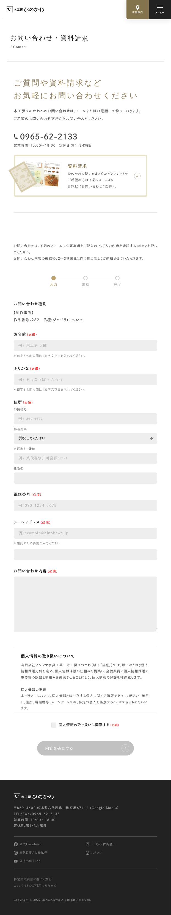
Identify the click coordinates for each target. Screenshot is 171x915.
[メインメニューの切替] (160, 9)
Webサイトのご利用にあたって (35, 886)
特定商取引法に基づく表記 (33, 879)
